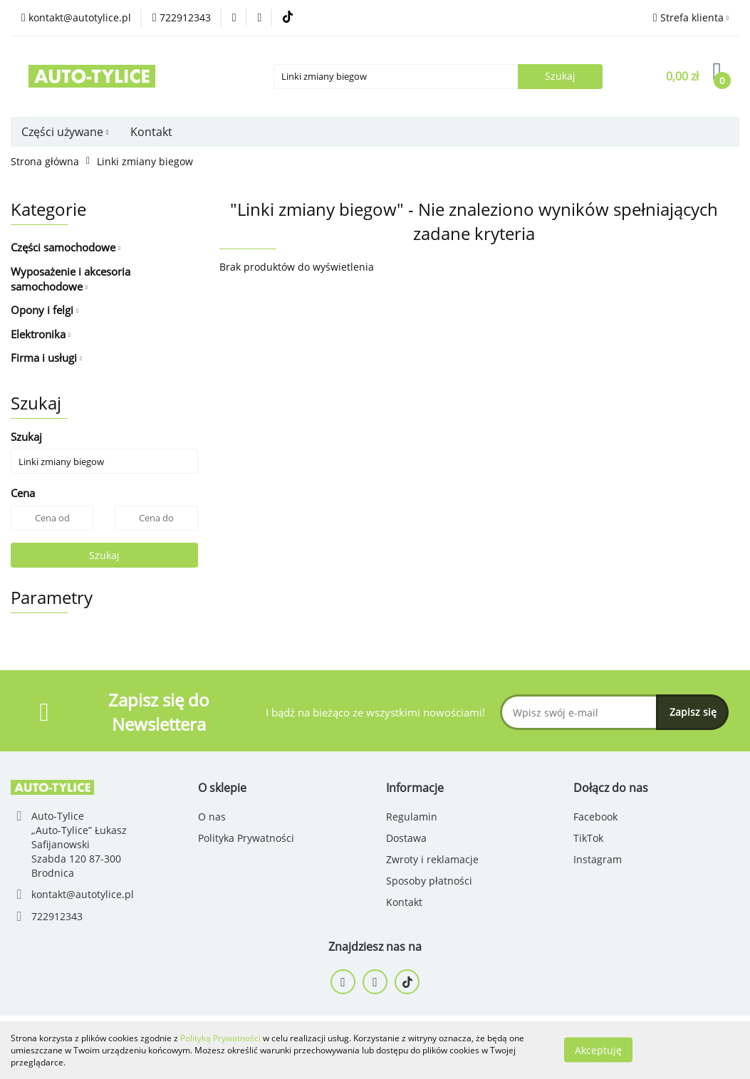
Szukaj (104, 555)
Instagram (597, 859)
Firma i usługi (46, 357)
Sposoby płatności (429, 880)
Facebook (595, 816)
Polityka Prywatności (246, 838)
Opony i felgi (44, 310)
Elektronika (41, 334)
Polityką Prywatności (220, 1038)
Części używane (65, 132)
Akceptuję (598, 1050)
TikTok (588, 838)
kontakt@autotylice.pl (82, 894)
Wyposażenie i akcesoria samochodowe (70, 278)
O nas (212, 816)
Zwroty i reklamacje (432, 859)
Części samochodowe (65, 247)
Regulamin (411, 816)
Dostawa (406, 838)
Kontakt (151, 132)
